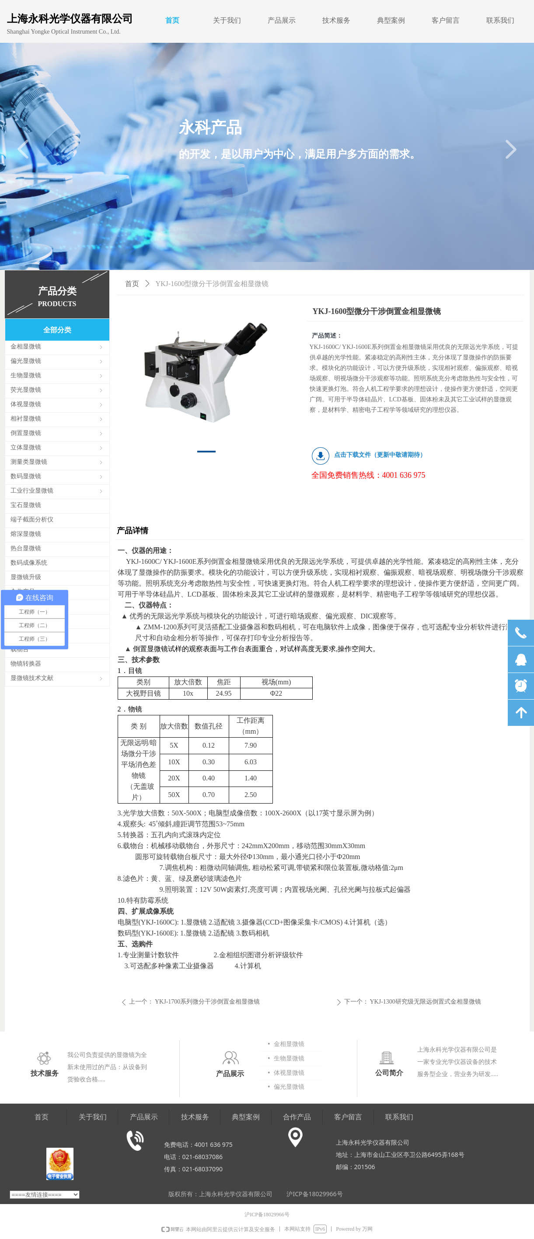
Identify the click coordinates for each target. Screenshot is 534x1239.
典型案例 (391, 20)
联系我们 (500, 20)
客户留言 (446, 20)
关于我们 (227, 20)
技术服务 (336, 20)
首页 (172, 20)
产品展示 (282, 20)
